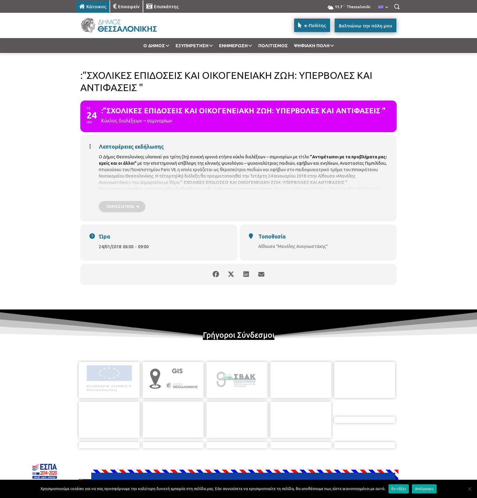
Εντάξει (399, 488)
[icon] (281, 464)
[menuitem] (383, 7)
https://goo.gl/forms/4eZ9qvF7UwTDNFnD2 (309, 195)
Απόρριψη (424, 488)
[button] (396, 6)
